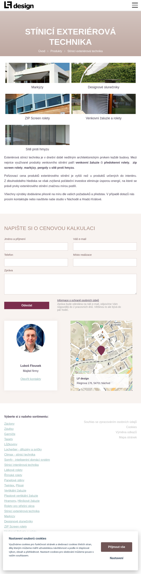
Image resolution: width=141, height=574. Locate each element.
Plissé (20, 485)
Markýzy (9, 516)
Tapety (8, 439)
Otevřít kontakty (30, 379)
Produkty (56, 51)
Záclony (9, 423)
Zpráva (8, 270)
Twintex (9, 485)
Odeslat (26, 305)
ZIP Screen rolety (15, 526)
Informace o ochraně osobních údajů (78, 300)
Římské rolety (13, 475)
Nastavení (116, 558)
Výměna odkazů (126, 432)
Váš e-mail (79, 238)
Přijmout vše (116, 547)
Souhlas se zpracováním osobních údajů (110, 421)
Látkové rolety (13, 470)
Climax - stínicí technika (19, 454)
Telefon (8, 254)
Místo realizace (82, 254)
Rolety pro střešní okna (19, 506)
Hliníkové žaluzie (29, 500)
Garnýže (9, 434)
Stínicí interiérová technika (21, 464)
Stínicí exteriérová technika (21, 511)
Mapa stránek (128, 437)
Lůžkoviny (10, 444)
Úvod (41, 51)
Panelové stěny (14, 480)
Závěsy (9, 428)
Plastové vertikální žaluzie (21, 495)
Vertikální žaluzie (15, 490)
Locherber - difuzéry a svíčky (23, 449)
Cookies (131, 427)
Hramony (10, 500)
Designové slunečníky (18, 521)
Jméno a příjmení (15, 238)
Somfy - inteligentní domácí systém (27, 459)
